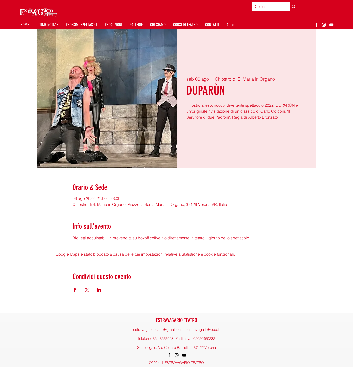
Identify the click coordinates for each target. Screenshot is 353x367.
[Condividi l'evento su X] (87, 290)
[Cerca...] (267, 6)
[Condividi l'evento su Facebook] (75, 290)
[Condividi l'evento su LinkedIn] (99, 290)
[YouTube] (331, 24)
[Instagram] (323, 24)
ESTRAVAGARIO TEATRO (176, 320)
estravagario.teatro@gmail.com (158, 329)
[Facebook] (316, 24)
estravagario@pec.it (203, 329)
